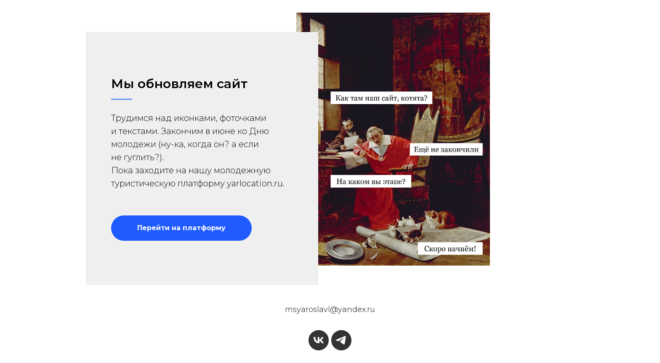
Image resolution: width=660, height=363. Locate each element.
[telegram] (341, 340)
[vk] (319, 340)
